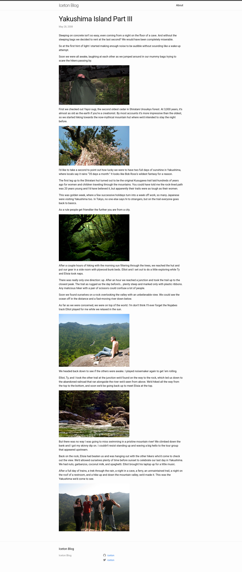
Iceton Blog (68, 5)
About (179, 5)
